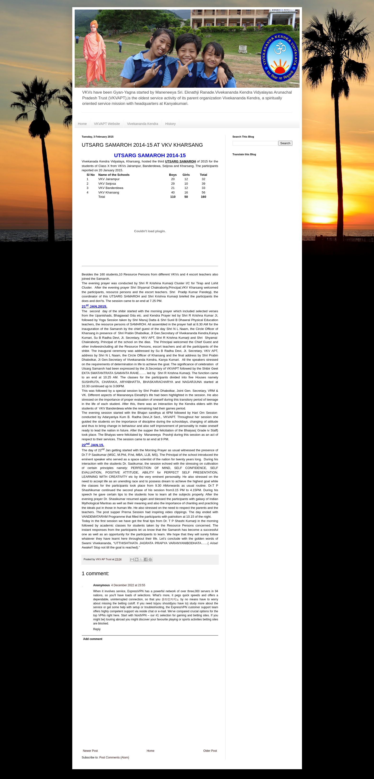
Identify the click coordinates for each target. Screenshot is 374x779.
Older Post (210, 750)
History (170, 124)
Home (82, 124)
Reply (97, 629)
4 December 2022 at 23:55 (128, 585)
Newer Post (90, 750)
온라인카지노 (170, 599)
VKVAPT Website (107, 124)
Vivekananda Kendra (142, 124)
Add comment (92, 639)
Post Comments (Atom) (114, 757)
